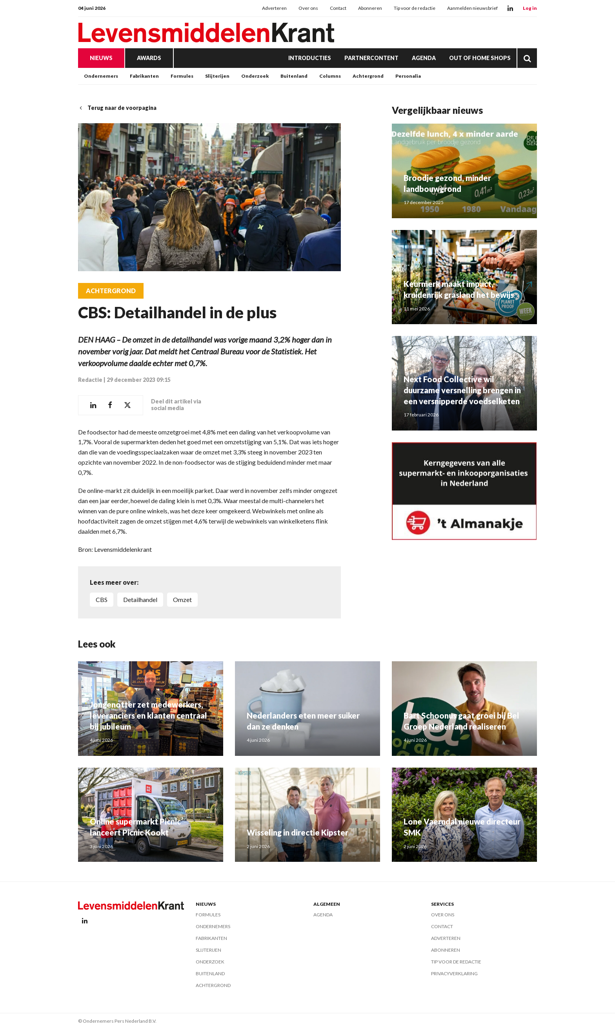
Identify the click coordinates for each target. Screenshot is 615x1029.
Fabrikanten (144, 76)
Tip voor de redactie (414, 8)
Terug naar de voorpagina (117, 107)
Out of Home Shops (480, 58)
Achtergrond (368, 76)
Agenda (424, 58)
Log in (530, 8)
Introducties (309, 58)
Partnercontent (371, 58)
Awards (149, 58)
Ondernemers (101, 76)
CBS (101, 599)
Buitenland (294, 76)
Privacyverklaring (454, 973)
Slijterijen (217, 76)
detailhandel (140, 599)
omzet (182, 599)
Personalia (408, 76)
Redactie (90, 379)
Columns (330, 76)
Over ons (308, 8)
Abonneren (370, 8)
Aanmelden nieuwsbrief (472, 8)
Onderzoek (255, 76)
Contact (338, 8)
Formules (182, 76)
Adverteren (274, 8)
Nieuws (101, 58)
